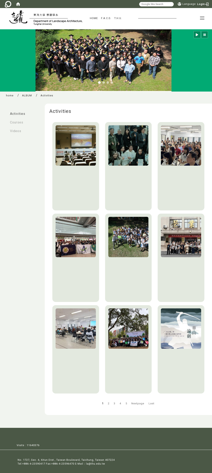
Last (151, 403)
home (9, 95)
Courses (16, 122)
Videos (15, 131)
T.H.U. (118, 18)
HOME (94, 18)
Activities (17, 114)
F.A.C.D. (106, 18)
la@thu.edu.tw (95, 463)
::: (4, 112)
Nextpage (137, 403)
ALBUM (27, 95)
